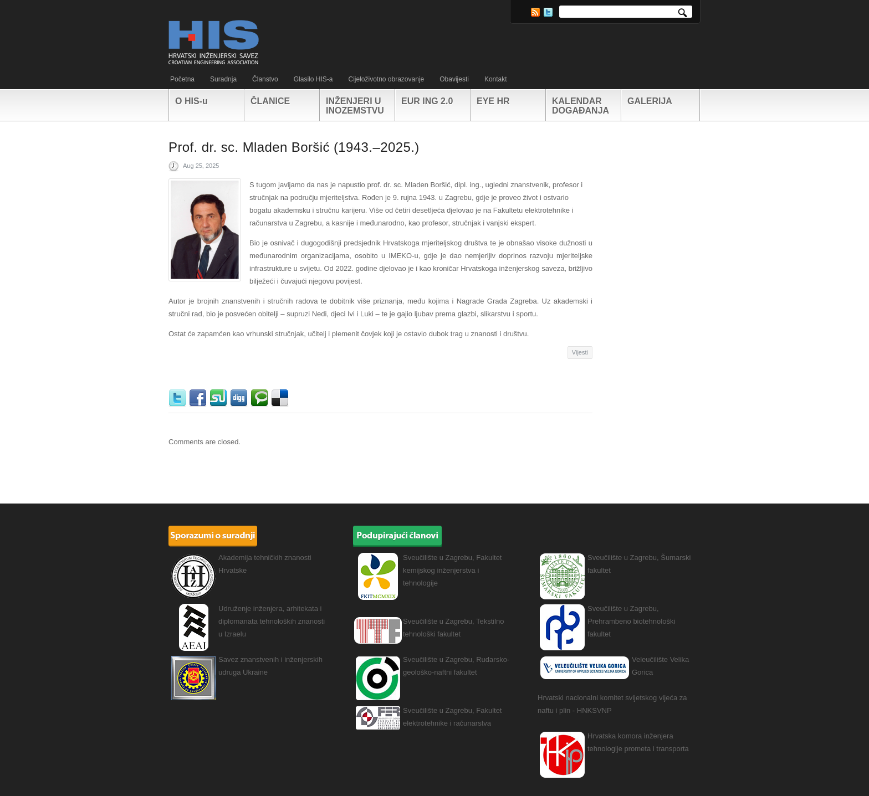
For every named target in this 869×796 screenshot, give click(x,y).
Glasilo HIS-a (313, 79)
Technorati (261, 398)
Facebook (199, 398)
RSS (535, 12)
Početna (182, 79)
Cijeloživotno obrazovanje (386, 79)
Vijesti (580, 352)
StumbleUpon (219, 398)
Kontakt (495, 79)
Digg (240, 398)
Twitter (548, 12)
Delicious (281, 398)
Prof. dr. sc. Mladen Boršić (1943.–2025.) (294, 147)
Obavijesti (454, 79)
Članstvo (265, 79)
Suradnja (223, 79)
